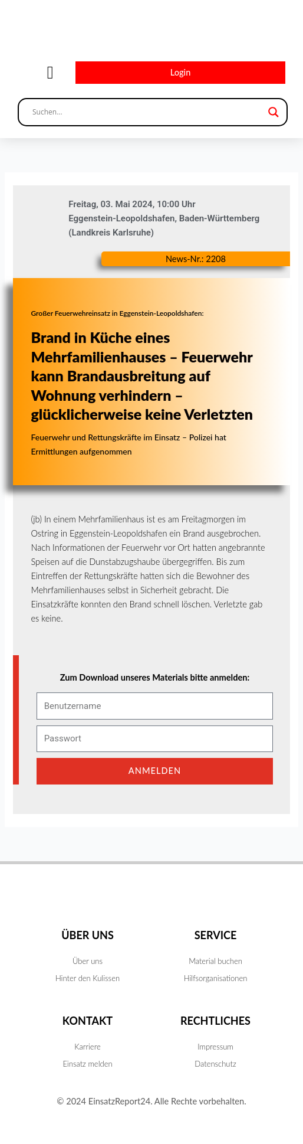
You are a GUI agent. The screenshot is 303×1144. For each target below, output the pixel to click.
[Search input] (147, 112)
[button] (50, 73)
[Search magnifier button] (273, 112)
